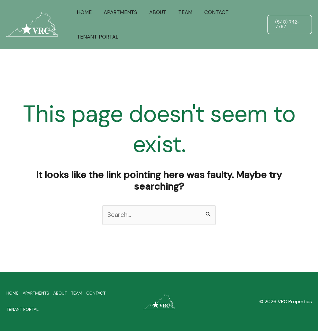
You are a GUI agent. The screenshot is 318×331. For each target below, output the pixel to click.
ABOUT (153, 12)
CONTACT (209, 12)
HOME (83, 12)
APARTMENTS (118, 12)
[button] (289, 24)
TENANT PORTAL (96, 36)
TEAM (180, 12)
